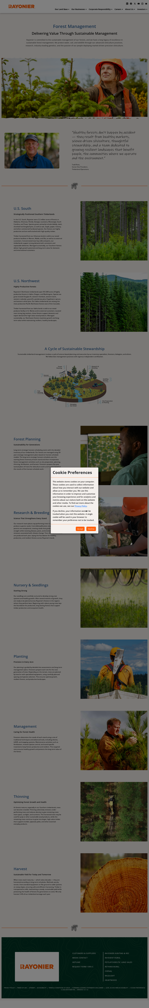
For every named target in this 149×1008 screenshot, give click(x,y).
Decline (91, 529)
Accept (80, 529)
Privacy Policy (81, 506)
